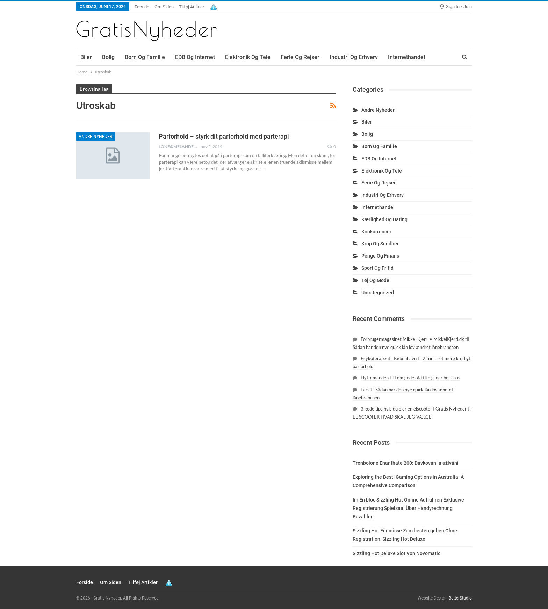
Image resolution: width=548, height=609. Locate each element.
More (394, 57)
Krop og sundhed (380, 243)
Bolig (108, 57)
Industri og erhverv (354, 57)
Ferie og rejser (300, 57)
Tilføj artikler (191, 6)
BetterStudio (460, 598)
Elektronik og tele (248, 57)
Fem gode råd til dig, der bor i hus (427, 377)
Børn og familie (145, 57)
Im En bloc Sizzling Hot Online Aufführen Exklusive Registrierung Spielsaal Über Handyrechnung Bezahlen (408, 508)
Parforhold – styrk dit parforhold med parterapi (224, 136)
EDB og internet (195, 57)
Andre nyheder (95, 136)
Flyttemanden (375, 377)
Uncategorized (377, 292)
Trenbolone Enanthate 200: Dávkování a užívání (406, 463)
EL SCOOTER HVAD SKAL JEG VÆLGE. (393, 417)
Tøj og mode (375, 280)
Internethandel (378, 207)
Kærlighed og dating (384, 219)
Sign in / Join (456, 6)
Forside (142, 6)
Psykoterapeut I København (389, 358)
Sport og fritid (377, 268)
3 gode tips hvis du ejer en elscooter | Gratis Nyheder (414, 409)
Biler (86, 57)
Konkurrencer (376, 231)
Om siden (164, 6)
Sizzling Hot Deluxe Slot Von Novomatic (396, 553)
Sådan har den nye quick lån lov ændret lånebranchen (406, 347)
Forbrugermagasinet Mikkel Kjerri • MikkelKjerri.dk (412, 339)
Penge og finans (380, 256)
